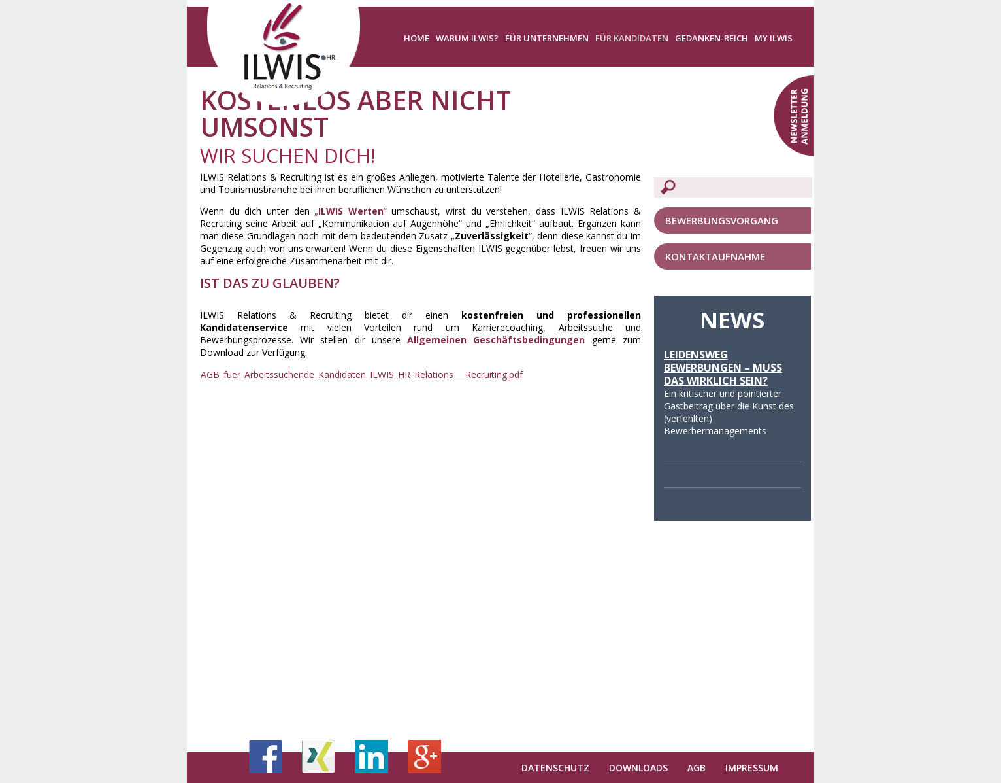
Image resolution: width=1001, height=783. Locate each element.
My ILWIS (774, 38)
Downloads (638, 767)
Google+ (424, 756)
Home (416, 38)
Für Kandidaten (631, 38)
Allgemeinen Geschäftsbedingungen (496, 340)
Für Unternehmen (547, 38)
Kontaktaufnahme (715, 256)
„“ (350, 211)
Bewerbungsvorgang (721, 220)
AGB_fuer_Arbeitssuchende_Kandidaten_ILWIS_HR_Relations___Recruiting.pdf (362, 374)
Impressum (751, 767)
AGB (696, 767)
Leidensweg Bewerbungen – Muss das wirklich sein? (723, 367)
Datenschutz (555, 767)
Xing (318, 756)
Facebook (265, 756)
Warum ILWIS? (467, 38)
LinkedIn (371, 756)
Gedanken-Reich (711, 38)
